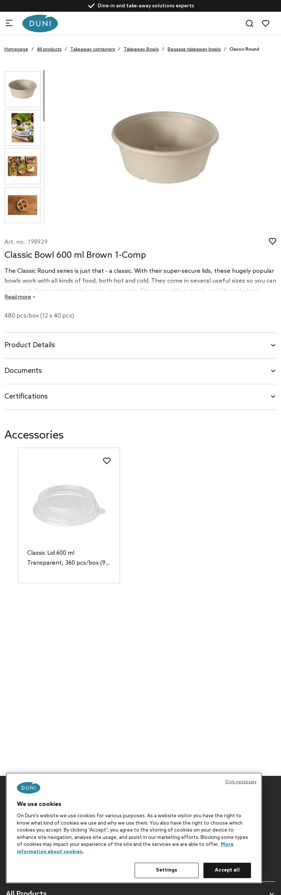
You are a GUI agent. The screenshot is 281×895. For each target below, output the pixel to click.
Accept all (227, 870)
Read (18, 297)
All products (49, 49)
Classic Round (244, 49)
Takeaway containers (92, 49)
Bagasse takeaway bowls (194, 49)
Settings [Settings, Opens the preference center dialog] (166, 870)
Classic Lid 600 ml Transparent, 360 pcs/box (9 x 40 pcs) (68, 559)
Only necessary (240, 782)
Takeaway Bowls (141, 49)
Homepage (16, 49)
